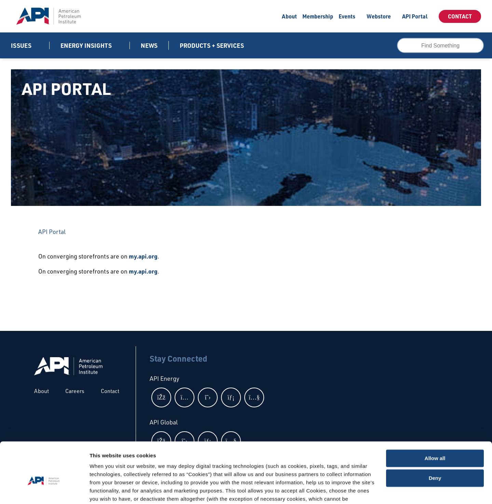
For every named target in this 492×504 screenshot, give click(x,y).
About (289, 16)
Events (347, 16)
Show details (105, 490)
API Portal (414, 16)
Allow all (435, 423)
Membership (317, 16)
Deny (435, 443)
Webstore (379, 16)
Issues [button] (22, 45)
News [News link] (149, 45)
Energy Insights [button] (86, 45)
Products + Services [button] (212, 45)
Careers (74, 391)
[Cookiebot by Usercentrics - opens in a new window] (44, 491)
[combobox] (440, 45)
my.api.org (143, 256)
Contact (460, 16)
